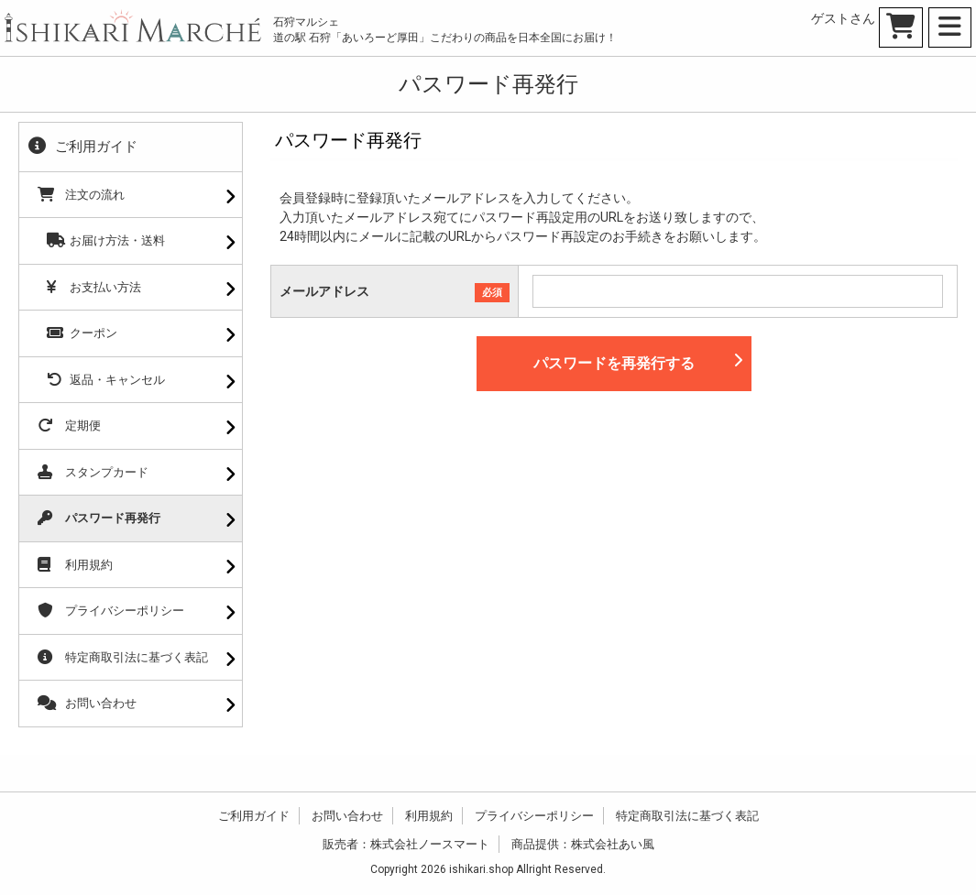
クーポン (77, 333)
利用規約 (75, 565)
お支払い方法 (89, 287)
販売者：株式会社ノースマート (406, 844)
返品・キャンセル (101, 380)
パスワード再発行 (99, 518)
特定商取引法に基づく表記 (123, 657)
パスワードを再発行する (637, 362)
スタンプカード (93, 472)
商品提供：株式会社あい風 (582, 844)
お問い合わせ (87, 703)
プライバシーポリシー (111, 610)
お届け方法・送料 (101, 240)
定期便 (69, 425)
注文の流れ (81, 195)
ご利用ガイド (254, 816)
